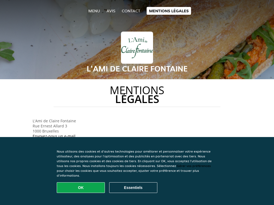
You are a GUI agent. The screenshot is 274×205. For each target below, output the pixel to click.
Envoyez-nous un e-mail (54, 136)
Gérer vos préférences (194, 166)
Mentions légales (169, 11)
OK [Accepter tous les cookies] (81, 187)
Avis (110, 11)
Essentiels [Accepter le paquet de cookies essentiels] (133, 187)
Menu (94, 11)
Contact (131, 11)
